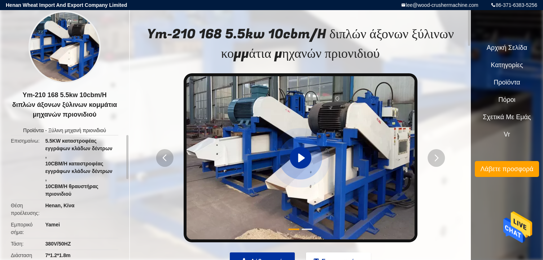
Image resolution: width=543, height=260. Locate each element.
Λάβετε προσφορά (506, 169)
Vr (507, 134)
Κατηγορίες (507, 65)
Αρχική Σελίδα (507, 47)
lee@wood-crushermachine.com (442, 5)
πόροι (506, 99)
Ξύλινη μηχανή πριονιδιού (77, 130)
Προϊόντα (33, 130)
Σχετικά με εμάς (507, 117)
